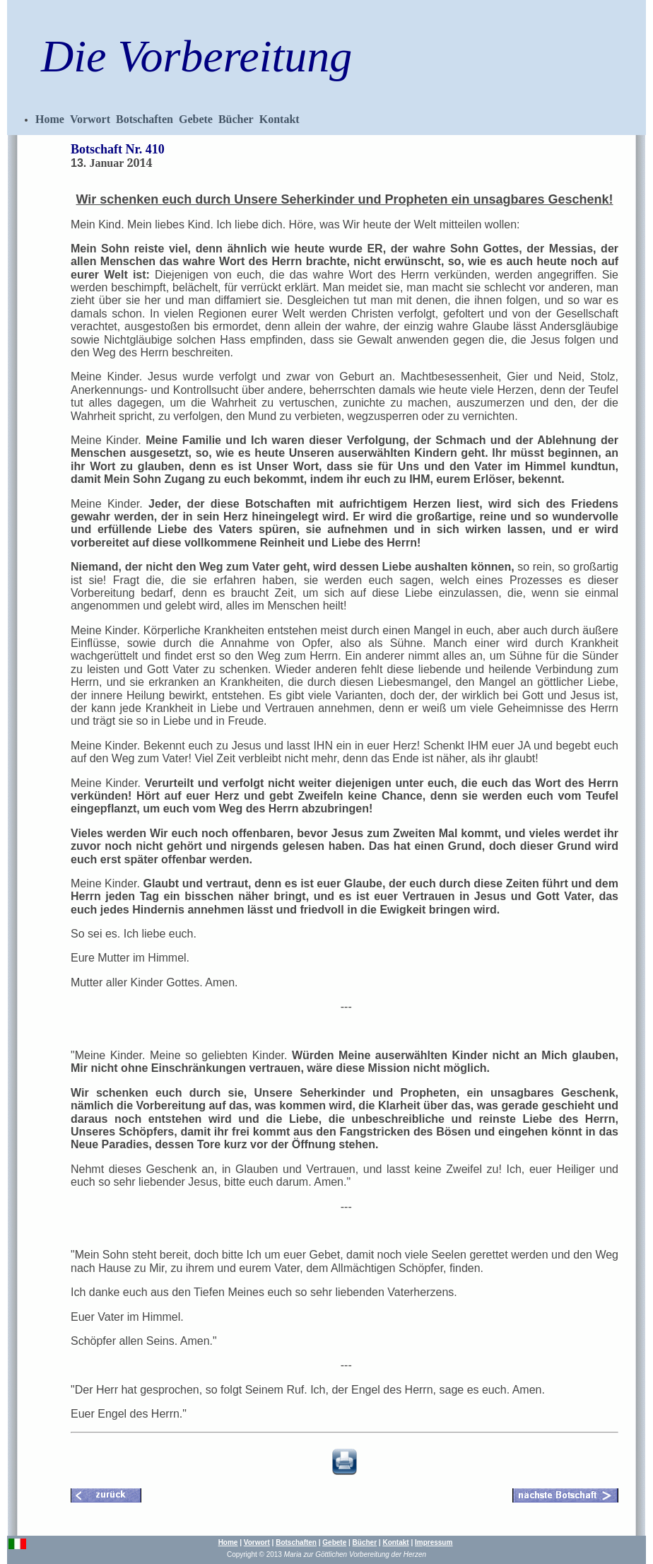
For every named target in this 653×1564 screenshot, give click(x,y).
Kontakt (279, 119)
